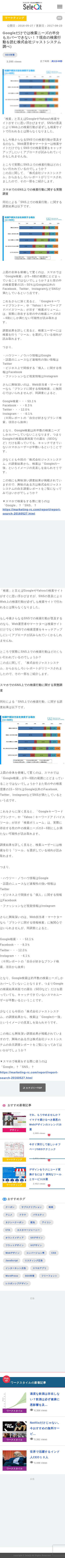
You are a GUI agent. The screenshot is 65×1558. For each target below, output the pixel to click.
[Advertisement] (32, 555)
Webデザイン (13, 1253)
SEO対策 (10, 55)
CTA (8, 1230)
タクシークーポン (15, 1222)
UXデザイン (37, 1237)
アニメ (9, 1215)
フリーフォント (49, 1276)
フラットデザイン (15, 1245)
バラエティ (38, 1215)
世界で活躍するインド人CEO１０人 (45, 1454)
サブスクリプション (31, 1207)
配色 (33, 1222)
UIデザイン (36, 1245)
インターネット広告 (16, 1268)
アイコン (46, 1222)
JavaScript (12, 1260)
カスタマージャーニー (28, 1230)
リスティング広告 (34, 1260)
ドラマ (22, 1215)
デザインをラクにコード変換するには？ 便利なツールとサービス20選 (45, 1174)
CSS (53, 1253)
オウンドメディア (15, 1237)
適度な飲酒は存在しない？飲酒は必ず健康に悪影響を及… (45, 1399)
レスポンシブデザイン (17, 1283)
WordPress (12, 1276)
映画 (51, 1207)
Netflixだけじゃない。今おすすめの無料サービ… (45, 1428)
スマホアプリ (39, 1268)
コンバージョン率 (35, 1253)
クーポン (10, 1207)
